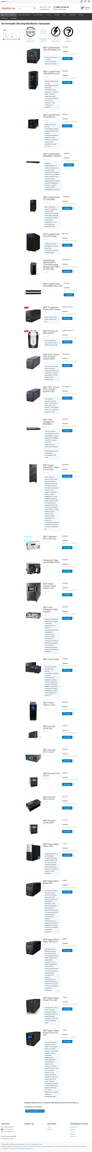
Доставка (56, 14)
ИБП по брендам (37, 14)
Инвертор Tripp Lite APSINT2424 (51, 561)
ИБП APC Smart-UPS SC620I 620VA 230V (51, 389)
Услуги (48, 14)
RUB (4, 1)
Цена (4, 30)
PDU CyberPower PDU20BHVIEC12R (52, 285)
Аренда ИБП (4, 18)
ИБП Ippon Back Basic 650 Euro (51, 940)
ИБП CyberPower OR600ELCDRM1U (52, 155)
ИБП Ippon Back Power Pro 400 (51, 999)
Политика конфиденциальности (33, 1144)
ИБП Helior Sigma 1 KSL (49, 704)
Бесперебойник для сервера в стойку (22, 1146)
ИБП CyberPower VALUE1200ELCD (51, 49)
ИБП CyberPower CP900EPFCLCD (51, 72)
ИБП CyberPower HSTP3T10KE (51, 235)
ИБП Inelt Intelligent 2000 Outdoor (50, 609)
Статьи (49, 1127)
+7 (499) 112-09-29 (61, 7)
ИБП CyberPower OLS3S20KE (51, 198)
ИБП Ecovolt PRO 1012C (49, 798)
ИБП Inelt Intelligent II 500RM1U (48, 422)
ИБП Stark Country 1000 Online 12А (49, 586)
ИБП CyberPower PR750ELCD (51, 116)
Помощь (72, 1134)
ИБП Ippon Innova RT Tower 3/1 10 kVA (51, 467)
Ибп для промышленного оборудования (44, 1146)
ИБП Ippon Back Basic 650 (51, 882)
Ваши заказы (73, 1127)
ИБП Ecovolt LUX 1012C (51, 774)
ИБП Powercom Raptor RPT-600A (51, 308)
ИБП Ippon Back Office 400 (51, 845)
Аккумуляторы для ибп (26, 1148)
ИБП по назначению (23, 14)
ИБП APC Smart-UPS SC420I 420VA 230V (51, 356)
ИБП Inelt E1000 (51, 659)
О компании (72, 14)
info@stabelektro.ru (45, 9)
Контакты (80, 14)
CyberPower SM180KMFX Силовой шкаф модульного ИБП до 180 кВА (51, 264)
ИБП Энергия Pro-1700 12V (49, 538)
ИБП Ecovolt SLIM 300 (49, 727)
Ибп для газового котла (35, 1111)
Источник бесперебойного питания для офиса (68, 1146)
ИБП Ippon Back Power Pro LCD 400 (51, 1032)
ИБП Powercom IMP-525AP (50, 332)
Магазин (49, 1129)
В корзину (67, 58)
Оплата (64, 14)
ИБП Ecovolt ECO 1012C (49, 751)
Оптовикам (13, 18)
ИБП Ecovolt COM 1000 (49, 821)
